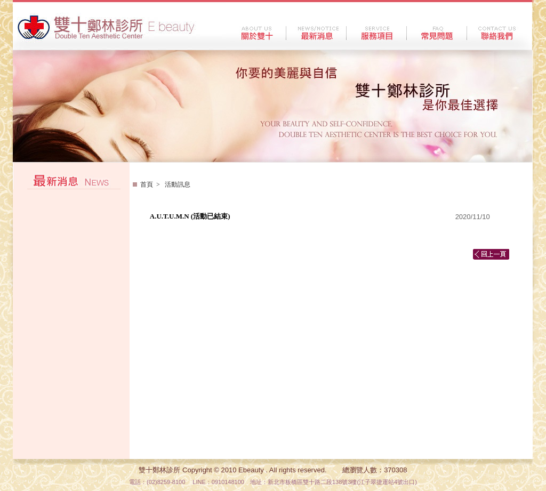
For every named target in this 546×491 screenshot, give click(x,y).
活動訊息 (176, 184)
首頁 (146, 184)
